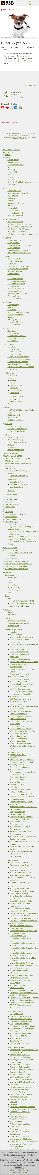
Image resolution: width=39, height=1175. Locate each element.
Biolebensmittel (13, 259)
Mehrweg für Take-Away (19, 1089)
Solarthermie (12, 211)
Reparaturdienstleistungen (15, 514)
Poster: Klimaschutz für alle (20, 729)
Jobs (33, 137)
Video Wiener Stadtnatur (19, 968)
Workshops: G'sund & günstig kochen (24, 998)
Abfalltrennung (13, 160)
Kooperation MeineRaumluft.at (22, 797)
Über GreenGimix (16, 487)
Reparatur (11, 185)
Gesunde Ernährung (15, 271)
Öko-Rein (11, 473)
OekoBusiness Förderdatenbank (22, 1107)
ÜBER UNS (6, 573)
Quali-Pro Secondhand (18, 1117)
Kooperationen (13, 585)
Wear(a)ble (14, 973)
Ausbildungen (12, 860)
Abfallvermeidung (14, 162)
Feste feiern (12, 264)
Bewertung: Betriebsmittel (20, 1067)
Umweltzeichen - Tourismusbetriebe (24, 1141)
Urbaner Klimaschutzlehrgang (21, 882)
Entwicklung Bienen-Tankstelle (21, 901)
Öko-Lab (13, 1102)
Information (12, 632)
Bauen (7, 188)
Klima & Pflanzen (14, 354)
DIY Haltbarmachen (15, 222)
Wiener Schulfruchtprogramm (21, 990)
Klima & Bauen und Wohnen (18, 357)
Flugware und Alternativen (17, 269)
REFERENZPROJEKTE (13, 630)
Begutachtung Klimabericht (20, 1016)
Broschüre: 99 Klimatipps (20, 659)
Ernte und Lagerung (15, 261)
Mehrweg (11, 170)
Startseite (30, 133)
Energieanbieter (13, 248)
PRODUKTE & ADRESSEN (12, 456)
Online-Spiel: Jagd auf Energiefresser (24, 913)
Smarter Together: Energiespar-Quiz (24, 921)
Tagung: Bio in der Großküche (21, 926)
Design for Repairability (19, 894)
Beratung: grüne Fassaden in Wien (23, 762)
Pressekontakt (13, 626)
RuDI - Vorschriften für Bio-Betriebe (23, 1109)
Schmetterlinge (16, 390)
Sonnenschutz (12, 341)
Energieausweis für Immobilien (19, 245)
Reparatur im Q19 (17, 824)
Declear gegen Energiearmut (21, 1019)
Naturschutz (9, 373)
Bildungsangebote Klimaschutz (22, 891)
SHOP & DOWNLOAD (10, 454)
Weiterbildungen (11, 522)
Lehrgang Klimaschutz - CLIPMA (22, 877)
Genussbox (14, 1084)
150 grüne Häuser (17, 757)
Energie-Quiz (15, 782)
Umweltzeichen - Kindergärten (21, 1139)
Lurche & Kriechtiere (15, 396)
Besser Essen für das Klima (20, 1065)
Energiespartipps (14, 240)
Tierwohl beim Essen (15, 426)
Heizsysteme (12, 206)
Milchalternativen (14, 286)
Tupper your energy (17, 839)
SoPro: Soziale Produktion (20, 1124)
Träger (10, 582)
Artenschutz (12, 375)
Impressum (13, 135)
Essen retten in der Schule (20, 903)
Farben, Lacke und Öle (15, 437)
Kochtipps (11, 276)
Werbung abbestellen (15, 450)
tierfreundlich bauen (15, 401)
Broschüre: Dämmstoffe (19, 652)
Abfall (7, 157)
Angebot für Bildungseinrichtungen (18, 463)
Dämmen (11, 198)
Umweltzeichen (11, 517)
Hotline (10, 612)
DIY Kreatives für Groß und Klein (19, 227)
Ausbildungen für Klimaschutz (19, 364)
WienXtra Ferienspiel (18, 985)
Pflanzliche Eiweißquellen (17, 294)
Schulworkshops (11, 559)
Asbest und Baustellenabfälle (18, 193)
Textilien (8, 408)
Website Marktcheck (18, 741)
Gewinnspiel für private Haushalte (23, 603)
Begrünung (9, 466)
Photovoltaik (12, 208)
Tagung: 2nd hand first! (18, 923)
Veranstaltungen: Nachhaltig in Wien (24, 965)
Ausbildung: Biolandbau (19, 863)
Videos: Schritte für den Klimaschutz (21, 359)
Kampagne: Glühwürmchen (20, 677)
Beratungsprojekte (14, 752)
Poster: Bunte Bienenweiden (21, 716)
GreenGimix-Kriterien (18, 482)
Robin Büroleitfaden (17, 1119)
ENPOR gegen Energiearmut (21, 1021)
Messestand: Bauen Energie (20, 711)
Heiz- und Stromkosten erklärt (19, 253)
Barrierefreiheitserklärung (15, 137)
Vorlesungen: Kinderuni (19, 970)
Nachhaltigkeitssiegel (18, 1097)
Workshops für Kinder (18, 995)
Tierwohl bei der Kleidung (17, 429)
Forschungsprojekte (15, 1011)
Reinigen (10, 445)
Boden (10, 307)
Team (7, 596)
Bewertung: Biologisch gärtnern (22, 1070)
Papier (10, 175)
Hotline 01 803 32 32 (18, 755)
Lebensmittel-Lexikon (16, 284)
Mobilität (8, 502)
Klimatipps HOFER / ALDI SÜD (21, 794)
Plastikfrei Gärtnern (15, 322)
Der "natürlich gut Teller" (19, 1077)
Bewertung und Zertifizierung (16, 471)
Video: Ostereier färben (19, 734)
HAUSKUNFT (15, 787)
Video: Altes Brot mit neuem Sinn (22, 731)
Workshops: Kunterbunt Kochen (22, 1000)
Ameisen (13, 380)
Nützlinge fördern (14, 320)
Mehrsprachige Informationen (16, 569)
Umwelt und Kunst (17, 928)
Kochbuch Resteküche (18, 682)
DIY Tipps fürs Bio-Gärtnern (18, 229)
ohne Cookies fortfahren (19, 1170)
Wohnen (8, 435)
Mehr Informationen (19, 1172)
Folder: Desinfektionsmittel (20, 674)
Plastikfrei (11, 180)
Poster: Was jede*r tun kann (20, 726)
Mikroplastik (12, 172)
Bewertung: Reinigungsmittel (21, 1075)
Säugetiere (11, 399)
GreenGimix (12, 480)
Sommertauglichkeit (15, 213)
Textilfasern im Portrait (16, 420)
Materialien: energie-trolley (20, 872)
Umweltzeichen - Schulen (19, 1137)
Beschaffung (10, 468)
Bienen (12, 383)
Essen (7, 256)
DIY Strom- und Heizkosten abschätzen (22, 234)
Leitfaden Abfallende (18, 687)
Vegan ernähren (13, 296)
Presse (16, 139)
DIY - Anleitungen (12, 219)
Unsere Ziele (12, 577)
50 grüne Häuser (16, 1014)
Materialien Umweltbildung (15, 550)
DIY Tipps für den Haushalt (17, 232)
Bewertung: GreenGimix (19, 1072)
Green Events (10, 507)
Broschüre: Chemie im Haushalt (22, 637)
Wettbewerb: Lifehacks (19, 978)
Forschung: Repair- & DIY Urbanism (23, 1026)
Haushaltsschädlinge (15, 440)
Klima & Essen (12, 347)
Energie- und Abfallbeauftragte (22, 1082)
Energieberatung (13, 243)
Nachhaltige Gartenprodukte (21, 1094)
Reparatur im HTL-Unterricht (21, 911)
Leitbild (10, 580)
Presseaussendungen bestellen (19, 623)
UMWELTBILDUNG (9, 548)
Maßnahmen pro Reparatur (20, 1034)
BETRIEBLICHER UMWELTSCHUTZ (16, 458)
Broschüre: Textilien (17, 649)
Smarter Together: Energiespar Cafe (24, 918)
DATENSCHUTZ (24, 135)
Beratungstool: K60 (17, 765)
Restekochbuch (16, 1122)
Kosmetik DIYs (13, 333)
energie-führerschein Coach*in (21, 870)
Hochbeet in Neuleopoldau (20, 789)
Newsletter (11, 615)
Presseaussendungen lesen (17, 621)
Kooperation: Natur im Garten (21, 684)
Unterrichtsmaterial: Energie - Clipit (23, 931)
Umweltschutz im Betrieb (17, 1047)
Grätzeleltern (15, 880)
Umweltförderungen (13, 519)
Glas (9, 167)
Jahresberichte (13, 587)
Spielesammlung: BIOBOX (20, 916)
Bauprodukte (12, 196)
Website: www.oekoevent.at (21, 739)
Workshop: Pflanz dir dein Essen (22, 1003)
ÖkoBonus (14, 1104)
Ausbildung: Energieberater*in (21, 865)
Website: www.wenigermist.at (21, 975)
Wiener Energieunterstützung (21, 851)
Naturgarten (12, 317)
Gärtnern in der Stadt (15, 315)
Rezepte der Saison (14, 291)
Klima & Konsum (13, 349)
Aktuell (8, 155)
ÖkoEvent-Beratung (17, 814)
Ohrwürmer (14, 393)
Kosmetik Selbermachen (16, 336)
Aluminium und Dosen (15, 165)
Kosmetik (8, 328)
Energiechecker (16, 770)
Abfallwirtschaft (11, 461)
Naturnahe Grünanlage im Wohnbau (23, 807)
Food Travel (14, 906)
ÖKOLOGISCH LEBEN (10, 152)
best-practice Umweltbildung (16, 566)
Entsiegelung (12, 310)
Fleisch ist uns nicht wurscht (18, 266)
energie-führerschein (18, 868)
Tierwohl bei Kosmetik (16, 431)
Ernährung (9, 497)
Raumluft (8, 509)
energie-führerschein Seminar (18, 539)
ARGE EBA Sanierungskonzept (22, 760)
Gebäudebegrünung (15, 203)
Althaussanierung (14, 191)
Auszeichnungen (13, 590)
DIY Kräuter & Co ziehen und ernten (20, 224)
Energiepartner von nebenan (21, 875)
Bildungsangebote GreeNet (20, 889)
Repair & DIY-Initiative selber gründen (21, 182)
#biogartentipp (13, 305)
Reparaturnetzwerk (17, 822)
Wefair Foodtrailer (17, 988)
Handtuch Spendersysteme (20, 1087)
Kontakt (22, 139)
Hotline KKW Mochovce (19, 792)
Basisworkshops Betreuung (20, 1057)
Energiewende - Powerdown (21, 1079)
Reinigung (9, 512)
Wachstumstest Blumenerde (21, 1044)
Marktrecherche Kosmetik (20, 694)
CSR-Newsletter (11, 494)
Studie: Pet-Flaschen (18, 1039)
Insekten (10, 378)
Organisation (10, 575)
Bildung (10, 886)
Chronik (8, 599)
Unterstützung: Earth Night (20, 819)
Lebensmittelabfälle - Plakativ (21, 802)
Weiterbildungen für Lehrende (16, 561)
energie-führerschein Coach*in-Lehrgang (23, 537)
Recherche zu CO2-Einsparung (21, 1036)
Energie (8, 238)
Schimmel (11, 447)
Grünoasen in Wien (17, 784)
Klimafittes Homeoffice (16, 442)
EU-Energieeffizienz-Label (17, 250)
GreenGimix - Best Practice (20, 484)
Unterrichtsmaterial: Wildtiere (21, 963)
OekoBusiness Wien (12, 504)
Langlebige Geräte (17, 799)
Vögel (9, 404)
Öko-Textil (11, 491)
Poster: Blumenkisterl (18, 719)
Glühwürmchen (16, 385)
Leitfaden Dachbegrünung (20, 689)
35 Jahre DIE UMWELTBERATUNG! (20, 601)
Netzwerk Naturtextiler (19, 1099)
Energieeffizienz (11, 499)
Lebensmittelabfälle (15, 279)
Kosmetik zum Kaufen (15, 338)
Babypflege (11, 331)
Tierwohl (8, 424)
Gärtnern (8, 302)
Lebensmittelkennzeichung (17, 281)
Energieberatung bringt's (19, 767)
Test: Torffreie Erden (17, 1041)
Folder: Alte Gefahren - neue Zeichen (24, 662)
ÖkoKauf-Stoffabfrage (19, 476)
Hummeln (14, 388)
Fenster (10, 201)
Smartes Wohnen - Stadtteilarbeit (23, 837)
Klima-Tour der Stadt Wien (20, 908)
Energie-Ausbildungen (16, 524)
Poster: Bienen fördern (18, 714)
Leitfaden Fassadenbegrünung (22, 692)
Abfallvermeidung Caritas (20, 1055)
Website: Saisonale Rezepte (20, 744)
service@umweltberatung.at (23, 61)
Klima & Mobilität (14, 352)
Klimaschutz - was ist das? (17, 362)
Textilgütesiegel (13, 415)
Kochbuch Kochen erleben (20, 679)
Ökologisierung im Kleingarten (21, 817)
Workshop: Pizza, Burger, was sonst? (24, 993)
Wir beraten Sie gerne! (12, 10)
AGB (29, 137)
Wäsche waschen (14, 418)
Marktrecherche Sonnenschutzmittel (24, 706)
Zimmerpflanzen (13, 325)
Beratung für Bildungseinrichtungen (18, 564)
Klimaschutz (10, 344)
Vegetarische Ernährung (16, 299)
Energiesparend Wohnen (19, 1024)
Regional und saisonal (15, 289)
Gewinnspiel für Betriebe (19, 606)
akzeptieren (19, 1167)
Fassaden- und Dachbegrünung (19, 312)
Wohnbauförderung (15, 216)
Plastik (10, 177)
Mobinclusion (15, 804)
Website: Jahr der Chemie (19, 736)
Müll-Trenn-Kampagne (18, 1092)
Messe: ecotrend (16, 709)
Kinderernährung (13, 274)
